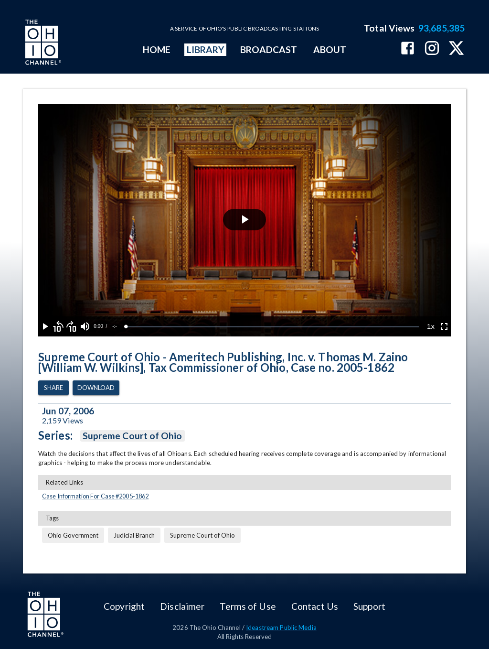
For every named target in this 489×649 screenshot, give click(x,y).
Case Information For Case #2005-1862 (95, 496)
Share (53, 387)
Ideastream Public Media (281, 627)
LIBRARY (205, 49)
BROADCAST (269, 49)
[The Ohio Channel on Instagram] (432, 49)
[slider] (272, 326)
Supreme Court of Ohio (132, 436)
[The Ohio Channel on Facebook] (407, 49)
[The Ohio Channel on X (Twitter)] (456, 49)
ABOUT (329, 49)
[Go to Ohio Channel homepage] (42, 43)
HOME (156, 49)
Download (96, 387)
